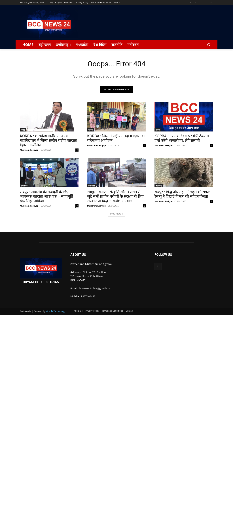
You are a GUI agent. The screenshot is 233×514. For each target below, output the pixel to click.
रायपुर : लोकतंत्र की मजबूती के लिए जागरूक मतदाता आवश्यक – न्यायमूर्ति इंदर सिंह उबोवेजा (46, 196)
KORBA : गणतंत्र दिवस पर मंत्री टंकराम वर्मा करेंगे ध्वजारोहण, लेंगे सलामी (181, 138)
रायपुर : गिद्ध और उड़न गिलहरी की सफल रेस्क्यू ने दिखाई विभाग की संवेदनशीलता (182, 194)
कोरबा (23, 130)
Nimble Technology (55, 311)
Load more (116, 213)
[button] (208, 44)
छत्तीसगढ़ (24, 186)
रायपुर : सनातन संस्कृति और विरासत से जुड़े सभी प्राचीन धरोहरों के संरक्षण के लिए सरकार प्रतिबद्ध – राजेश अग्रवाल (115, 196)
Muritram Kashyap (29, 150)
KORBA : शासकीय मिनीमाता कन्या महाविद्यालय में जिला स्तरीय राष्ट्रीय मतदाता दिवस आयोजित (48, 140)
